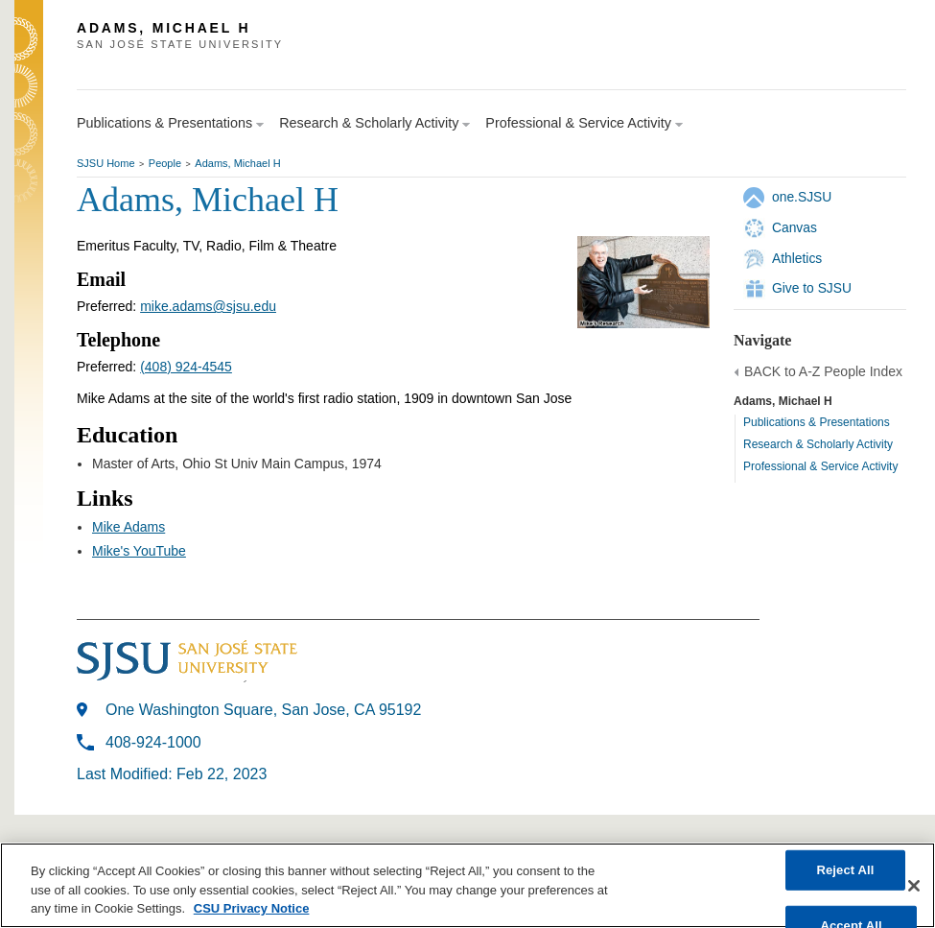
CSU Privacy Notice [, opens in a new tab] (252, 908)
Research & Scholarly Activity (818, 444)
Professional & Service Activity (820, 466)
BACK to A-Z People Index (823, 371)
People (165, 163)
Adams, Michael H (237, 163)
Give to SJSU (812, 288)
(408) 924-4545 (186, 366)
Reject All (845, 870)
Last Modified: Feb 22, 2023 (172, 774)
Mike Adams (128, 527)
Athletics (797, 258)
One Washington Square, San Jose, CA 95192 (263, 710)
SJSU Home (106, 163)
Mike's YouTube (139, 551)
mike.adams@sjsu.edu (208, 306)
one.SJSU (801, 196)
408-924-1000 (153, 742)
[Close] (914, 886)
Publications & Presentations (816, 422)
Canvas (794, 227)
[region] (467, 885)
